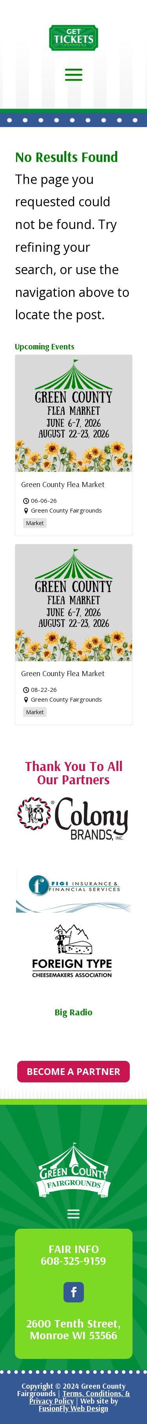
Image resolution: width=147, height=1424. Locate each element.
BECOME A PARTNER (73, 1071)
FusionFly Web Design (73, 1408)
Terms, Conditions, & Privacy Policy (79, 1397)
